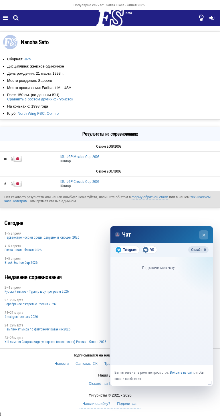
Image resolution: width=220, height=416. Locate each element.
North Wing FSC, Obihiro (38, 113)
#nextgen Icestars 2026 (21, 317)
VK (148, 250)
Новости (61, 363)
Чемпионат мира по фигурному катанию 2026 (37, 329)
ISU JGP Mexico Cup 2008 (79, 156)
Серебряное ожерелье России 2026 (30, 304)
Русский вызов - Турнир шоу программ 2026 (37, 292)
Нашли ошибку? (96, 403)
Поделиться (127, 403)
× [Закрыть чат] (204, 235)
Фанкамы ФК (87, 363)
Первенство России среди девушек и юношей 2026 (42, 237)
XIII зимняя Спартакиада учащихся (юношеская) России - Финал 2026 (55, 342)
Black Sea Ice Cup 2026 (21, 263)
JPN (27, 59)
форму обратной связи (150, 197)
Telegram (126, 250)
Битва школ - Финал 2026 (125, 5)
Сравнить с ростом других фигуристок (40, 99)
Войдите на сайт (182, 373)
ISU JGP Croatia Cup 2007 (79, 181)
